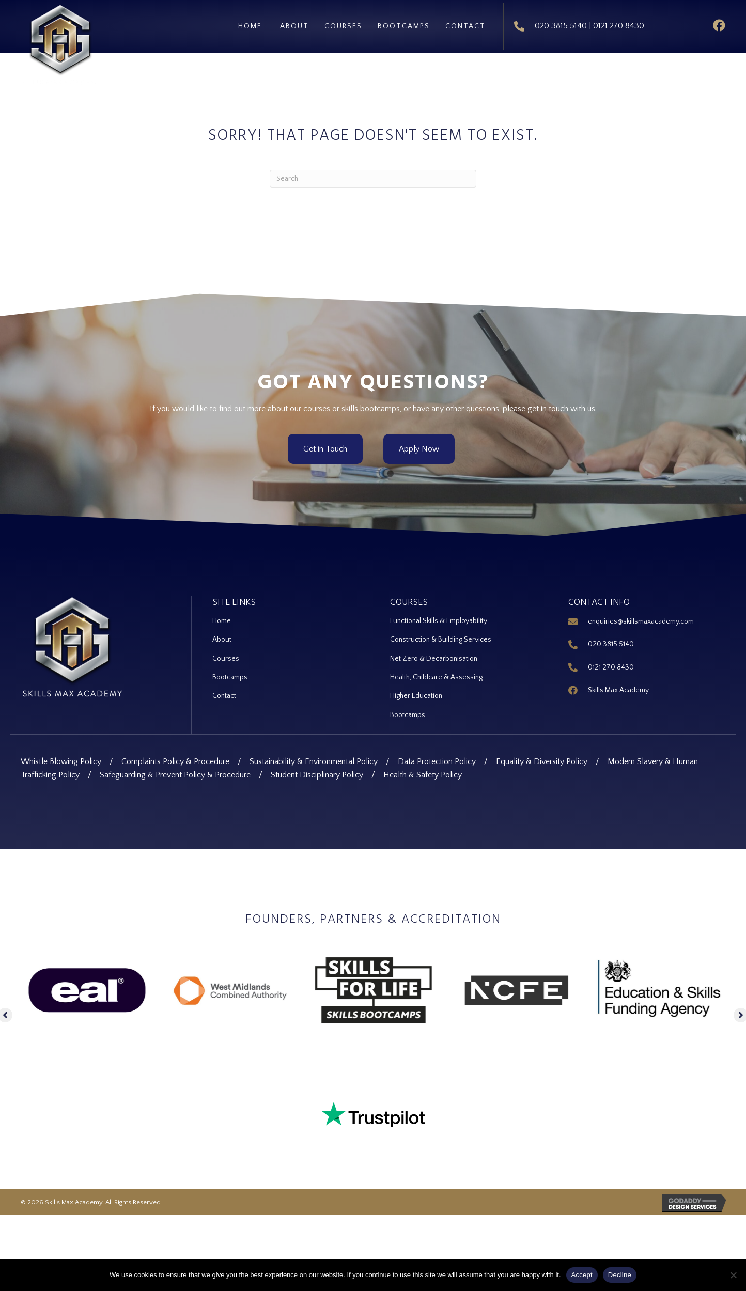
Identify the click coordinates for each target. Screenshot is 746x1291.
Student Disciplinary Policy (317, 772)
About (221, 635)
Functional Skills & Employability (438, 616)
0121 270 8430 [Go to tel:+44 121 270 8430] (611, 662)
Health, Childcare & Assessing (436, 674)
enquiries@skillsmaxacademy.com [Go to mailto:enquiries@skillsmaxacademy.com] (641, 616)
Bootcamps (229, 674)
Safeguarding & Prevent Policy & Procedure (175, 772)
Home (222, 616)
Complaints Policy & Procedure (175, 759)
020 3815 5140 (560, 23)
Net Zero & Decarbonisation (433, 654)
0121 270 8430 (618, 23)
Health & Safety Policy (422, 772)
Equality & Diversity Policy (541, 759)
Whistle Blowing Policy (61, 759)
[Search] (373, 173)
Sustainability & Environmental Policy (314, 759)
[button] (717, 24)
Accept (582, 1275)
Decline (619, 1275)
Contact (224, 693)
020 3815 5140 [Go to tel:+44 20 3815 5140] (611, 639)
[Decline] (733, 1275)
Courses (225, 654)
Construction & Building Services (440, 635)
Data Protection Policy (437, 759)
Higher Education (416, 693)
